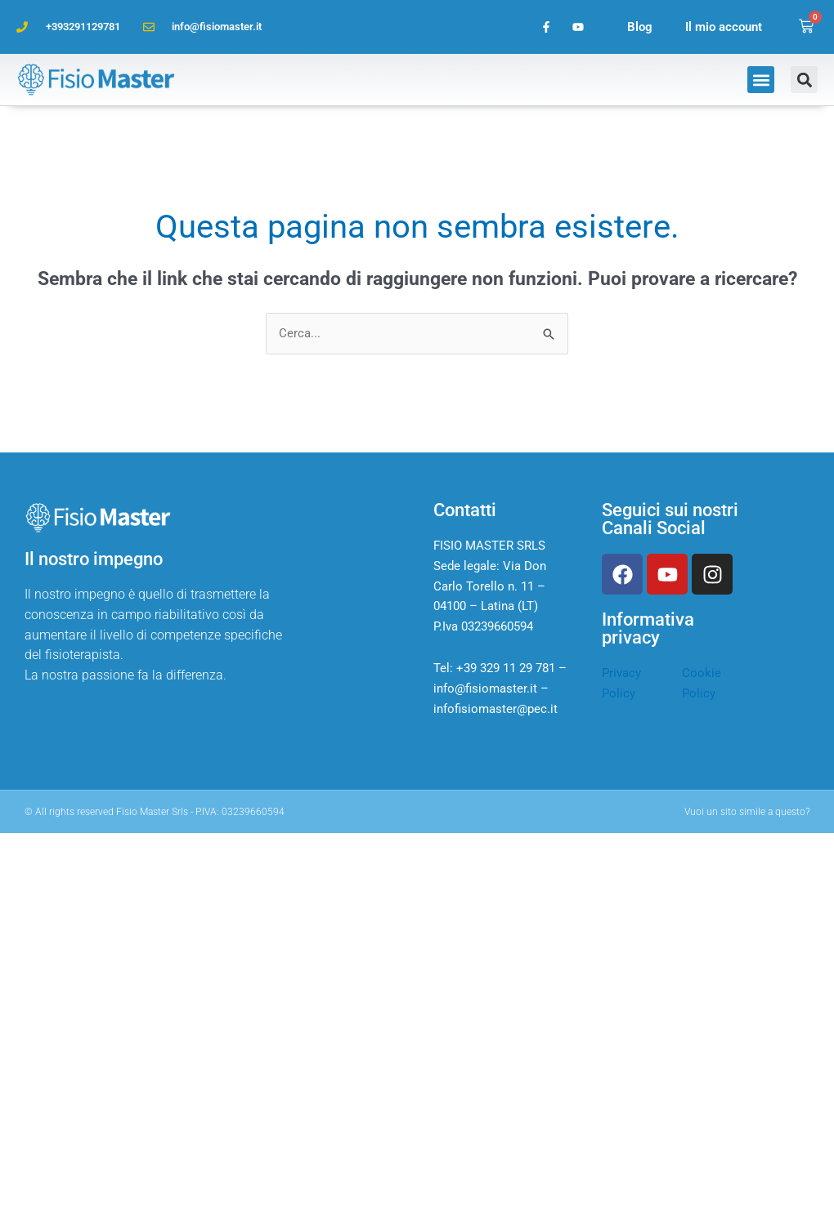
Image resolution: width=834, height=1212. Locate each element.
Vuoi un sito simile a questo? (746, 812)
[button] (760, 79)
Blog (639, 27)
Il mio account (723, 27)
